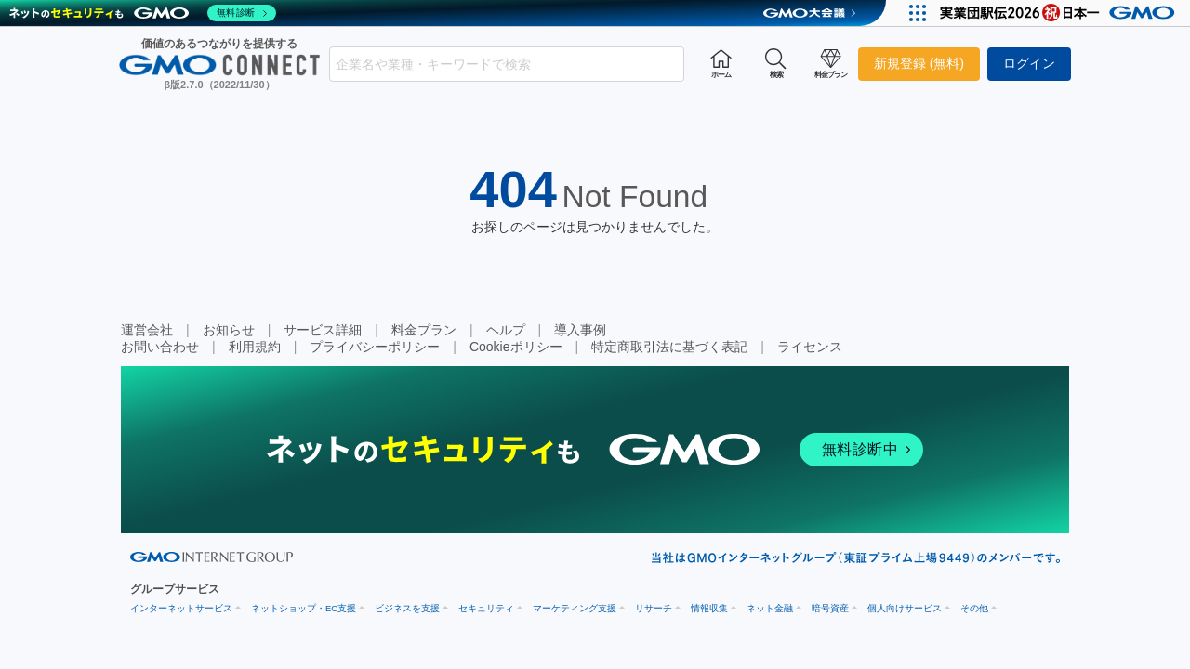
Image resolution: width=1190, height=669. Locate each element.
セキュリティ (486, 608)
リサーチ (653, 608)
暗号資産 (830, 608)
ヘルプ (505, 329)
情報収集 (709, 608)
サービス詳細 (323, 329)
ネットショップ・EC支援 (303, 608)
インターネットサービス (181, 608)
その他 (974, 608)
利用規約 (255, 346)
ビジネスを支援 (407, 608)
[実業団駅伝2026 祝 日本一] (1060, 13)
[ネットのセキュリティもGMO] (143, 13)
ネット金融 (770, 608)
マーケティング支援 (574, 608)
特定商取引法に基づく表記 (669, 346)
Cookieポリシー (515, 346)
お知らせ (229, 329)
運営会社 (147, 329)
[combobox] (506, 64)
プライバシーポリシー (375, 346)
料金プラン (423, 329)
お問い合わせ (160, 346)
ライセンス (809, 346)
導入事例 (580, 329)
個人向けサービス (904, 608)
